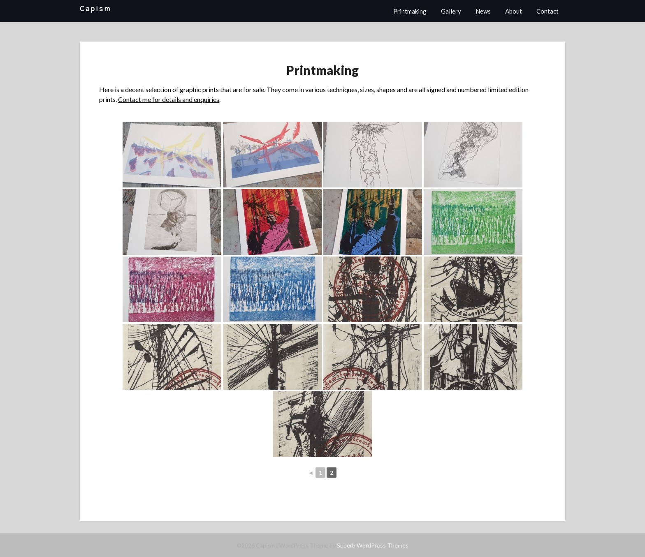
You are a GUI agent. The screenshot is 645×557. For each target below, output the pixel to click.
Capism (95, 8)
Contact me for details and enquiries (168, 99)
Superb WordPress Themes (372, 545)
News (483, 11)
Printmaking (410, 11)
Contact (547, 11)
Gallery (451, 11)
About (513, 11)
